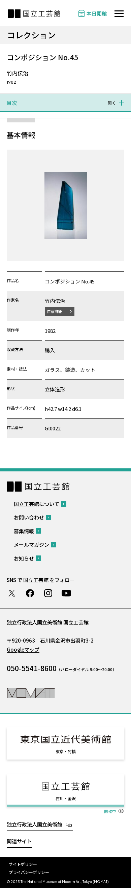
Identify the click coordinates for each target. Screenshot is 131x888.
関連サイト (19, 841)
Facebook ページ (30, 593)
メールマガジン (31, 544)
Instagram (48, 593)
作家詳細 (54, 311)
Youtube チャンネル (66, 593)
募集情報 (24, 531)
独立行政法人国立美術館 (34, 824)
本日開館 (97, 13)
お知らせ (24, 558)
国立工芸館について (36, 503)
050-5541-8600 (32, 668)
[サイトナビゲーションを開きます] (119, 13)
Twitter (12, 593)
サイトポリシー (23, 864)
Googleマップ (23, 649)
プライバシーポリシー (29, 872)
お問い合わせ (29, 517)
